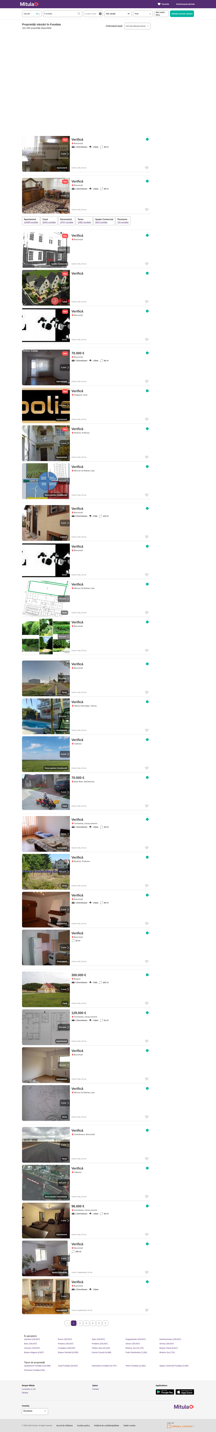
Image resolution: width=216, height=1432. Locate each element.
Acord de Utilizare (64, 1425)
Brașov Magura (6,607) (34, 1352)
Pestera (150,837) (65, 1344)
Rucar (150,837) (65, 1339)
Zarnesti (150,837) (32, 1339)
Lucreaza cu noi (29, 1389)
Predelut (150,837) (100, 1344)
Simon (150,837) (133, 1344)
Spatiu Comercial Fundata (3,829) (173, 1366)
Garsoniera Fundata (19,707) (104, 1366)
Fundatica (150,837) (66, 1348)
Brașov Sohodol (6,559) (68, 1352)
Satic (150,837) (98, 1339)
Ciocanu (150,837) (32, 1348)
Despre (25, 1393)
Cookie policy (83, 1425)
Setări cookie (129, 1425)
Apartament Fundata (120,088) (37, 1366)
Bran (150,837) (30, 1344)
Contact (95, 1389)
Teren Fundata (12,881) (136, 1366)
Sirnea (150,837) (166, 1344)
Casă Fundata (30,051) (68, 1366)
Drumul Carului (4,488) (101, 1352)
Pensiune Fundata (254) (34, 1370)
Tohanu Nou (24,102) (101, 1348)
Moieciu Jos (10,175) (135, 1348)
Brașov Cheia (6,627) (168, 1348)
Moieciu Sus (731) (167, 1352)
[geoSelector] (35, 1411)
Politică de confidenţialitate (106, 1425)
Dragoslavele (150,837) (136, 1339)
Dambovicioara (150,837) (170, 1339)
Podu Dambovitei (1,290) (136, 1352)
